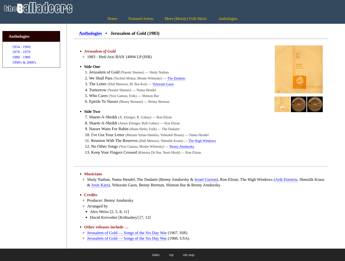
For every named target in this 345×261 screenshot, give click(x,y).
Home (112, 18)
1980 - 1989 (21, 57)
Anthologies (227, 18)
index (156, 255)
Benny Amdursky (182, 146)
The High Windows (202, 141)
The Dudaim (176, 78)
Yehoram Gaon (163, 84)
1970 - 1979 (21, 52)
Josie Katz (100, 185)
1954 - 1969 (21, 47)
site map (188, 255)
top (171, 255)
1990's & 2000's (24, 62)
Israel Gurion (206, 179)
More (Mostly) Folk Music (186, 18)
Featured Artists (141, 18)
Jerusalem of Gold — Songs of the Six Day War (127, 233)
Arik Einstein (286, 179)
